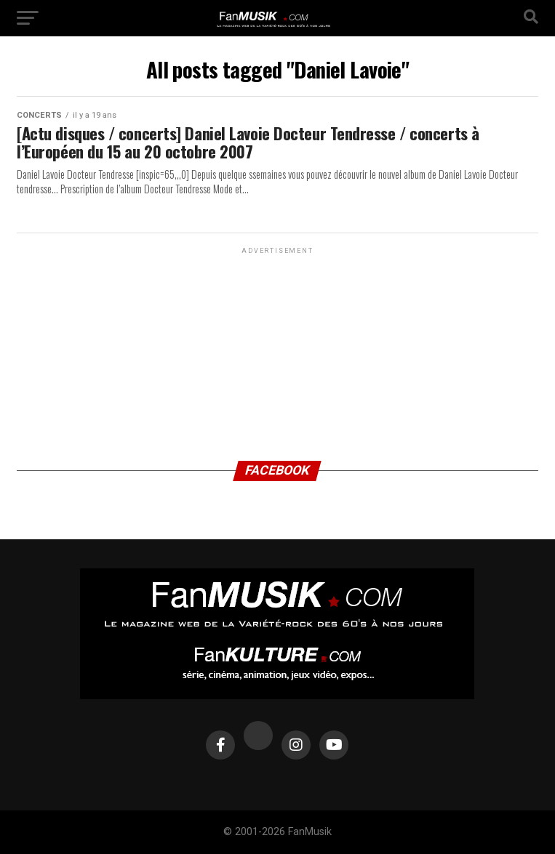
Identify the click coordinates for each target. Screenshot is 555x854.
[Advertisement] (277, 348)
